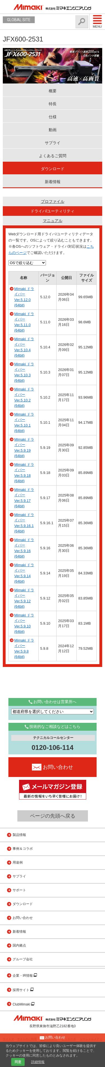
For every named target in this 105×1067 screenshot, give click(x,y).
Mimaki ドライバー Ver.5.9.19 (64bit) (24, 447)
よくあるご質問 (52, 155)
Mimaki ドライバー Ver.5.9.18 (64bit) (24, 472)
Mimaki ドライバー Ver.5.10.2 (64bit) (24, 397)
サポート (19, 890)
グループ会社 (23, 959)
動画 (53, 130)
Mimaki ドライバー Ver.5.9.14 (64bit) (24, 573)
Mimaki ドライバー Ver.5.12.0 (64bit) (24, 297)
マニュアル (52, 220)
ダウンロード (52, 168)
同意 (18, 1062)
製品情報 (19, 835)
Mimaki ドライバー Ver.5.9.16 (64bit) (24, 548)
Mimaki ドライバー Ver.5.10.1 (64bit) (24, 422)
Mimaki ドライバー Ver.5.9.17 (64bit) (24, 498)
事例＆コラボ (23, 849)
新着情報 (52, 181)
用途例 (18, 862)
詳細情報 (38, 1062)
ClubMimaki (22, 1004)
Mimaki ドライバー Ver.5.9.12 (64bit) (24, 598)
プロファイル (52, 201)
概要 (53, 91)
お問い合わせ (23, 918)
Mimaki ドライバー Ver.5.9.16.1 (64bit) (24, 523)
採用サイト (21, 990)
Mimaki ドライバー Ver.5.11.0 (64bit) (24, 322)
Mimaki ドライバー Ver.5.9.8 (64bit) (24, 648)
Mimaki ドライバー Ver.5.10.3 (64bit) (24, 372)
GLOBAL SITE (19, 19)
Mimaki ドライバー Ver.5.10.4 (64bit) (24, 347)
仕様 (53, 117)
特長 (53, 104)
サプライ (52, 142)
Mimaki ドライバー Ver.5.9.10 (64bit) (24, 623)
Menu (97, 21)
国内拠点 (19, 945)
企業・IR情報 (23, 976)
